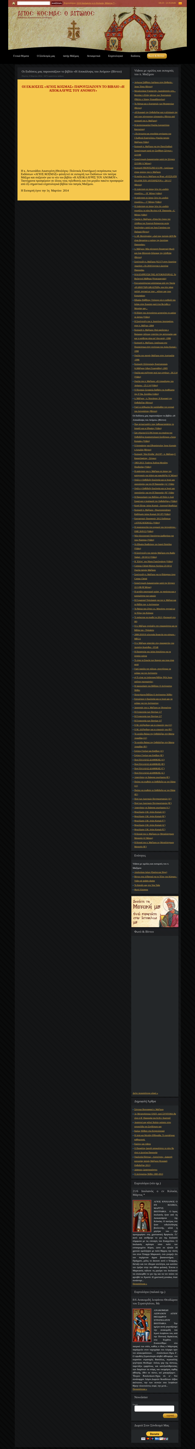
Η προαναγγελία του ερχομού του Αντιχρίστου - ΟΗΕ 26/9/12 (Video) (155, 529)
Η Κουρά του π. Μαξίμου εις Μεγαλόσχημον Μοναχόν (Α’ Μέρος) (154, 836)
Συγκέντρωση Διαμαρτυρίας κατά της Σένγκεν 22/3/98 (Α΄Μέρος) (154, 161)
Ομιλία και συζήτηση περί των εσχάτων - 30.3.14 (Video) (156, 374)
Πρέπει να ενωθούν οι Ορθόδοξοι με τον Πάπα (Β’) (154, 792)
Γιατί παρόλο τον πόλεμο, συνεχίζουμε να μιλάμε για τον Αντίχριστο (152, 671)
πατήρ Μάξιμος (71, 56)
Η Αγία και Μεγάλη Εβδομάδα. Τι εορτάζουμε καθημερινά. (154, 1137)
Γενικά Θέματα (21, 56)
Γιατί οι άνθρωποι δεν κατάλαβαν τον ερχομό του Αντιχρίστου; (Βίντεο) (154, 409)
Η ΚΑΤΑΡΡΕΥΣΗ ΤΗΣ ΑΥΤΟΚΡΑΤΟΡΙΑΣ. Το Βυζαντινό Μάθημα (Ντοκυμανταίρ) (155, 276)
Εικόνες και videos (142, 1144)
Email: (135, 1404)
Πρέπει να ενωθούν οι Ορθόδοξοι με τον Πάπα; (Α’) (155, 783)
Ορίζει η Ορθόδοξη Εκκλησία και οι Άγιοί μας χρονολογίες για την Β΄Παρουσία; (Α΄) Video (154, 482)
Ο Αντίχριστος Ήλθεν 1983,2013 (148, 1174)
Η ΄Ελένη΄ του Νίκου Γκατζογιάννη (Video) (153, 561)
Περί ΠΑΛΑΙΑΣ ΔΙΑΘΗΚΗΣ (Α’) (149, 759)
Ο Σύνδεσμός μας (46, 56)
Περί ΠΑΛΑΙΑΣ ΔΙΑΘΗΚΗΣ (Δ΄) (149, 773)
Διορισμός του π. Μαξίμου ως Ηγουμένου (152, 707)
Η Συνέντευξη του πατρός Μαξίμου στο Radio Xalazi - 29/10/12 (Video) (154, 555)
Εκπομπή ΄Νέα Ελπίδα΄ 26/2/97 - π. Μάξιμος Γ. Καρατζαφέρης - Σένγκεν (155, 456)
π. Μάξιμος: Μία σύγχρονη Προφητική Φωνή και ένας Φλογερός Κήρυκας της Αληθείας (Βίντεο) (154, 253)
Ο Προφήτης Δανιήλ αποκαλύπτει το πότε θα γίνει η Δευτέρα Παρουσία (154, 1150)
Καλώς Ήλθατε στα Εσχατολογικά (149, 1131)
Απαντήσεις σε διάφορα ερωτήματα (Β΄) (152, 777)
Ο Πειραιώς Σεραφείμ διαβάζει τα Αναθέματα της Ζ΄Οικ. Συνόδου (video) (154, 392)
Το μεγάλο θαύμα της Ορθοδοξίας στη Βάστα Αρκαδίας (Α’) (154, 736)
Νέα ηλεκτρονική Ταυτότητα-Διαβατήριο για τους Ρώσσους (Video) (154, 537)
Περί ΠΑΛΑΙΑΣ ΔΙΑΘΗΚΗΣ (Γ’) (149, 768)
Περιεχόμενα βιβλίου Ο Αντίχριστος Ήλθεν (153, 694)
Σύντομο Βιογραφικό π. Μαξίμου (148, 1109)
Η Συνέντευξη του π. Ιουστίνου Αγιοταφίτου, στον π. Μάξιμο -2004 (154, 323)
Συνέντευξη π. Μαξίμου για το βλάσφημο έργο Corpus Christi (155, 576)
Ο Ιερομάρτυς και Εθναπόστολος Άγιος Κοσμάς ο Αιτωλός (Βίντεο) (155, 447)
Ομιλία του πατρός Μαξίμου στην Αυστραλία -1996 (154, 357)
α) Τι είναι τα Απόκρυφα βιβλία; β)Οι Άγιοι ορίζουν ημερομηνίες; (153, 679)
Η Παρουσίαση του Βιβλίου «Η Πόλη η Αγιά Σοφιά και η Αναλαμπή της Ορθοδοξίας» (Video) (155, 499)
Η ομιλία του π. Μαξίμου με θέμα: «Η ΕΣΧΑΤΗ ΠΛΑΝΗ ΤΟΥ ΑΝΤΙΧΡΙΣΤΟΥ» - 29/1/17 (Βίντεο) (155, 180)
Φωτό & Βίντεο (156, 56)
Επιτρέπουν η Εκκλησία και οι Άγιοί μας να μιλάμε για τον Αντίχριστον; (153, 701)
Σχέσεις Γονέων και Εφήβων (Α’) (148, 751)
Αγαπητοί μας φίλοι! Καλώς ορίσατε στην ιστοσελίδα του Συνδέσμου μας (152, 1124)
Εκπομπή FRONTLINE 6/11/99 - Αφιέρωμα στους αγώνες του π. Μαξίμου (153, 170)
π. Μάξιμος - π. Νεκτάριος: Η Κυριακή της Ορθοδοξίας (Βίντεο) (153, 400)
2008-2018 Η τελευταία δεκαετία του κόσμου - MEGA (155, 636)
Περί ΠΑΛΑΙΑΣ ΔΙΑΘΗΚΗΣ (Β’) (149, 764)
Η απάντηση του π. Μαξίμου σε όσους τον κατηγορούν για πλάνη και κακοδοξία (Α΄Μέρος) (156, 473)
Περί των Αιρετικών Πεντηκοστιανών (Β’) (152, 803)
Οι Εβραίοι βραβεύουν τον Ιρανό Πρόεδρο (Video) (153, 546)
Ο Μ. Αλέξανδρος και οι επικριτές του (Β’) (153, 729)
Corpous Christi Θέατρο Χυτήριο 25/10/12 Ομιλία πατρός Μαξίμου (153, 568)
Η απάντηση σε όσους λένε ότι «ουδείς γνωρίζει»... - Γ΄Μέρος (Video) (151, 199)
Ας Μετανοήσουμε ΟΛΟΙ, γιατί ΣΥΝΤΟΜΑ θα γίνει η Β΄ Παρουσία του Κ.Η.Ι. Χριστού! (155, 1115)
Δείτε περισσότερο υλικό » (145, 1093)
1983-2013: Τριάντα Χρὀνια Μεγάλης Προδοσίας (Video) (151, 464)
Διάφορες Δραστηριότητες (145, 1169)
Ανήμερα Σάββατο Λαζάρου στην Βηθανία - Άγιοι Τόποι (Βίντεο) (153, 84)
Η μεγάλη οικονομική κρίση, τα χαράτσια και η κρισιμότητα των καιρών (155, 593)
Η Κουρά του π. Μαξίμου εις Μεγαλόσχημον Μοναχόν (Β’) (154, 844)
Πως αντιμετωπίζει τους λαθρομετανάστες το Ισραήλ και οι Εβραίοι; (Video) (154, 426)
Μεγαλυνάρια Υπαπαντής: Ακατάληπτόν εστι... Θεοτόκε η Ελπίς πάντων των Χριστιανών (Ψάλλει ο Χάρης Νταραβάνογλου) (155, 95)
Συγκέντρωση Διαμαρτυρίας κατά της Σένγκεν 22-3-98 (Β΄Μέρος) (154, 585)
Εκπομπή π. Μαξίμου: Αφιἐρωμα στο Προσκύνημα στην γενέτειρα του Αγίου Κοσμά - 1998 (155, 346)
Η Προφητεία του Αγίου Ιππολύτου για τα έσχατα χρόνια (152, 653)
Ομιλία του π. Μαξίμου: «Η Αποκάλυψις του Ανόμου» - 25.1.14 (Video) (153, 383)
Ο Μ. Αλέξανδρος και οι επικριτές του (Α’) (153, 725)
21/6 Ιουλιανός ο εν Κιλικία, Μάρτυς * (95, 3)
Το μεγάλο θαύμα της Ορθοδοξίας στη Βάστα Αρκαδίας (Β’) (154, 744)
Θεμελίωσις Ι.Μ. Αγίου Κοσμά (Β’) (149, 816)
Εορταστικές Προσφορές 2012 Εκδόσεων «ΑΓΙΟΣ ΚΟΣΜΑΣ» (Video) (152, 520)
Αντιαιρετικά (93, 56)
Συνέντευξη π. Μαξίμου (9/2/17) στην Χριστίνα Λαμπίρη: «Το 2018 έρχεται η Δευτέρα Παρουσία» (155, 265)
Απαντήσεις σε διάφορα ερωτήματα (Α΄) (152, 807)
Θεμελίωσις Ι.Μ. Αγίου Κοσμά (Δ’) (149, 825)
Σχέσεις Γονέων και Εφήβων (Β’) (149, 755)
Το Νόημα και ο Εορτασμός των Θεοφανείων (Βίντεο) (154, 105)
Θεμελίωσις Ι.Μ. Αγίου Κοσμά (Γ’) (149, 820)
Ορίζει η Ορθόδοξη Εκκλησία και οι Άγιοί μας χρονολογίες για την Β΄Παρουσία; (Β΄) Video (154, 490)
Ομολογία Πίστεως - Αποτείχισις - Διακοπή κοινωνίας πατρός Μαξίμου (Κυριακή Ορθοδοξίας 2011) (153, 1161)
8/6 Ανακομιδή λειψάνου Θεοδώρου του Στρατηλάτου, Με (155, 1301)
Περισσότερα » (140, 1283)
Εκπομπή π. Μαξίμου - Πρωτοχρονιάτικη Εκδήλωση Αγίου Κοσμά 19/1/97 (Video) (152, 512)
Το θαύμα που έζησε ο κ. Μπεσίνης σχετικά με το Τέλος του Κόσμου (154, 610)
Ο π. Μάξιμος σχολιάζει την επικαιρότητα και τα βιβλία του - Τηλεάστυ (155, 628)
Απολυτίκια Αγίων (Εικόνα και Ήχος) (150, 872)
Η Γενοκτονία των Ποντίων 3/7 (148, 720)
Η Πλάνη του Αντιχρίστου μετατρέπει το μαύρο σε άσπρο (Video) (155, 314)
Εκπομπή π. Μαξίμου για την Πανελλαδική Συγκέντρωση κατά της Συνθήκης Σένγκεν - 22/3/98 (153, 150)
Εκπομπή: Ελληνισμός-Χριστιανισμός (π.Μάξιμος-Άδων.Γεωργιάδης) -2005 (151, 366)
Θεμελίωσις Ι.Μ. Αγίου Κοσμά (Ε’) (149, 829)
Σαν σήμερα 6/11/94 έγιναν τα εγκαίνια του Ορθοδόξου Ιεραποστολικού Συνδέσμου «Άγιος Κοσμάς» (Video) (155, 436)
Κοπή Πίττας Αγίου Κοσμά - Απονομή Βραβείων (155, 505)
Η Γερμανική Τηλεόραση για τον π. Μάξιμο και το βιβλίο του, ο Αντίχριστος (155, 602)
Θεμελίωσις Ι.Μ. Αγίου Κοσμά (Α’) (149, 812)
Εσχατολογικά (115, 56)
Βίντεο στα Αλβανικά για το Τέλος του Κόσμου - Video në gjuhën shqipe (155, 878)
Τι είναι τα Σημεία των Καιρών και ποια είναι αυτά (154, 662)
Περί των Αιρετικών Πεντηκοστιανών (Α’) (152, 799)
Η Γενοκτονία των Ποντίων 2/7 (148, 716)
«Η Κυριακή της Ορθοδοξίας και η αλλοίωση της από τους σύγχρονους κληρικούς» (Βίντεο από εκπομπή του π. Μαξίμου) (156, 116)
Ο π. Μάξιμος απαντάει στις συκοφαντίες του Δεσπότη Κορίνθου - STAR (154, 645)
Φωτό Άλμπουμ (141, 889)
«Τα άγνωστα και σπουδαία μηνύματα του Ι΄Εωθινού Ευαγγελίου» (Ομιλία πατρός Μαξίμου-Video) (152, 137)
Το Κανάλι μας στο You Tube (147, 885)
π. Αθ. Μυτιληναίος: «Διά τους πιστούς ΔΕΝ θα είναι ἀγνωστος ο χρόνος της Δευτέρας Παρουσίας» (155, 240)
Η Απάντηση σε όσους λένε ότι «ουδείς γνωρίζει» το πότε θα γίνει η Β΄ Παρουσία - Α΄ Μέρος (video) (154, 210)
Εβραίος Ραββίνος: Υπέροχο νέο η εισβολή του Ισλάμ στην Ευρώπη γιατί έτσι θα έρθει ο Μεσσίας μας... (155, 304)
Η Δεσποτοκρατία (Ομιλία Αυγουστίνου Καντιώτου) (151, 127)
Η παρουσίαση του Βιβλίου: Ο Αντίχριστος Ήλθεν (153, 688)
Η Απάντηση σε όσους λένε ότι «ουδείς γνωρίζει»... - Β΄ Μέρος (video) (151, 191)
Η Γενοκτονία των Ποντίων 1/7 (148, 712)
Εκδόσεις (135, 56)
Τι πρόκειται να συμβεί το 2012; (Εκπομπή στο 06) (155, 619)
